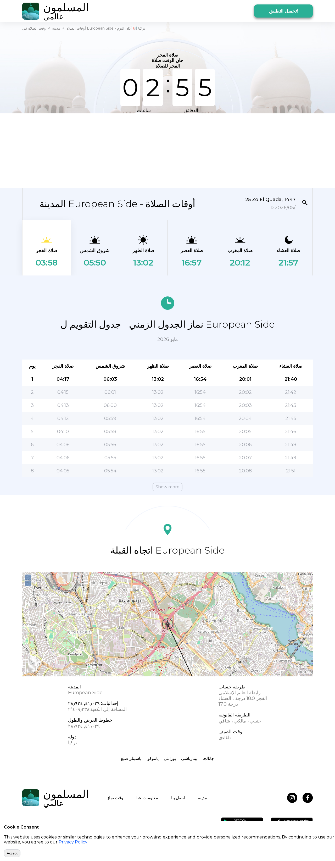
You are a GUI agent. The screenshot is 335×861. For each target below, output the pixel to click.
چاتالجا (208, 758)
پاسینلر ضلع (131, 758)
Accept (12, 853)
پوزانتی (170, 758)
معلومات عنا (147, 797)
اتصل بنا (178, 797)
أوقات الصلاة (76, 28)
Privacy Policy (73, 842)
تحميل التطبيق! (283, 11)
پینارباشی (189, 758)
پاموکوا (153, 758)
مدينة (56, 28)
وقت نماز (115, 797)
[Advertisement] (167, 150)
